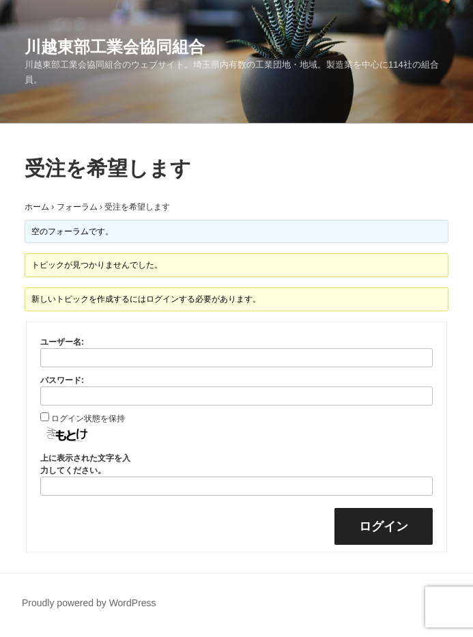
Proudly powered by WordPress (89, 602)
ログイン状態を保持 (88, 418)
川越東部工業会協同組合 (115, 47)
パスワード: (62, 380)
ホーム (37, 207)
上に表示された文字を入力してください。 (85, 464)
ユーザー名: (62, 342)
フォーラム (77, 207)
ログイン (383, 526)
